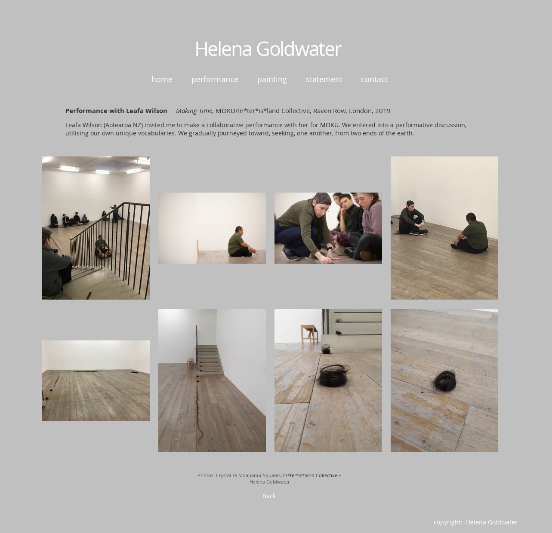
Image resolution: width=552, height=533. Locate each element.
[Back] (269, 496)
